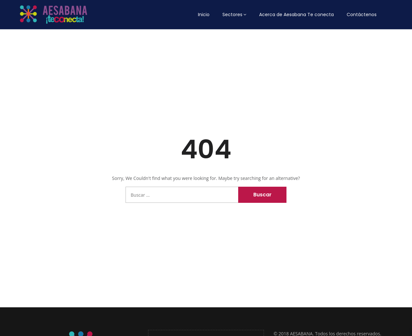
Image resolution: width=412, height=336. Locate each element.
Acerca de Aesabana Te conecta (296, 14)
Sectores (232, 14)
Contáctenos (362, 14)
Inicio (204, 14)
